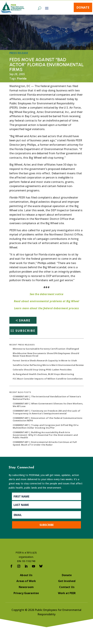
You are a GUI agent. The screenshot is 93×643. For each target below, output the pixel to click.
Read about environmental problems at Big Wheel (46, 301)
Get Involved (67, 581)
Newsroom (26, 587)
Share (24, 320)
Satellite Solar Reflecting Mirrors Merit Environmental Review (48, 365)
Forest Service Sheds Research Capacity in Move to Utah (45, 360)
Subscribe (25, 331)
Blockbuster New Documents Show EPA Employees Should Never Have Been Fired (46, 354)
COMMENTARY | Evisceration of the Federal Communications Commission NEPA (47, 419)
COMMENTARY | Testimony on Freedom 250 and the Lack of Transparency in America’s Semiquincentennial (46, 412)
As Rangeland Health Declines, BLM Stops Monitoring (43, 374)
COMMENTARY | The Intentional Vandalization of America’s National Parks (47, 398)
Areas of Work (26, 581)
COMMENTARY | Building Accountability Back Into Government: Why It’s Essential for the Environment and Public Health (45, 435)
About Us (26, 575)
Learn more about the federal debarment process (46, 308)
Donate (82, 7)
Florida (21, 78)
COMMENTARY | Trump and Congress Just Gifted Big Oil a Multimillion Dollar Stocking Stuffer (45, 426)
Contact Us (66, 587)
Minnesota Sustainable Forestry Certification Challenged (46, 348)
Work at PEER (67, 593)
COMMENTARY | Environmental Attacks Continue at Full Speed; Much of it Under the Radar (45, 443)
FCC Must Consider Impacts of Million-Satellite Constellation (48, 378)
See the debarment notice (47, 294)
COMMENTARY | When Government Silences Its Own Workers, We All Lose (48, 405)
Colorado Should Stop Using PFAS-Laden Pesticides (42, 369)
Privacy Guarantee (26, 593)
